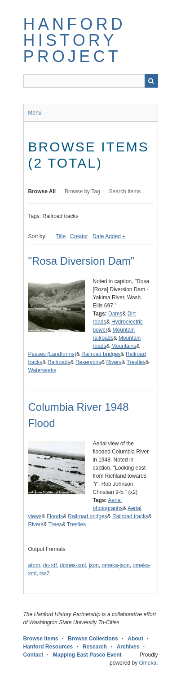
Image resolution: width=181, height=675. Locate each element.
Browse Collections (93, 638)
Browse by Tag (82, 191)
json (94, 565)
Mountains (123, 346)
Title (61, 236)
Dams (115, 314)
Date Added (107, 236)
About (135, 638)
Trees (55, 524)
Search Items (125, 191)
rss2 (45, 573)
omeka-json (116, 565)
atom (34, 565)
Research (95, 647)
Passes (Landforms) (52, 354)
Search (151, 81)
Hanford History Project (74, 40)
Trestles (136, 362)
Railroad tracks (130, 516)
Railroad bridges (100, 354)
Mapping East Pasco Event (87, 655)
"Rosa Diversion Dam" (81, 261)
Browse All (42, 191)
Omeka (147, 663)
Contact (33, 655)
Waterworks (42, 370)
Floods (55, 516)
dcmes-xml (73, 565)
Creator (79, 236)
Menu (35, 113)
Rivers (114, 362)
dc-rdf (50, 565)
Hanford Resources (48, 647)
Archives (128, 647)
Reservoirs (88, 362)
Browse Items (40, 638)
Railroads (59, 362)
